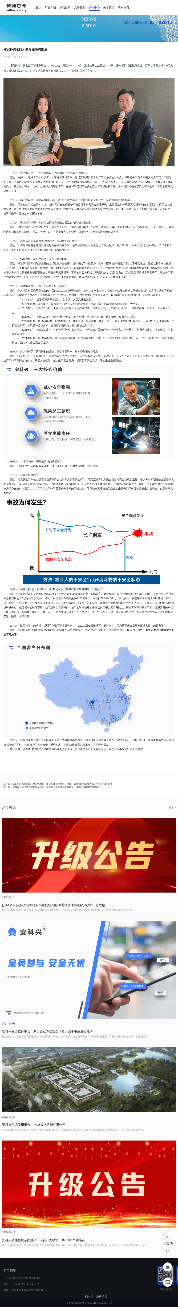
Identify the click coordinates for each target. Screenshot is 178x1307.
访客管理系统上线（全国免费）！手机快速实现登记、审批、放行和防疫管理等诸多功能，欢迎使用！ (63, 791)
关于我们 (108, 7)
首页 (38, 7)
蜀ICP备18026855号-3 (76, 1303)
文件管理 (79, 7)
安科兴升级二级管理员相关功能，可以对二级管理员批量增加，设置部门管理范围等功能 (57, 794)
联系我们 (123, 7)
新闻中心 (94, 7)
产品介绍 (50, 7)
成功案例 (65, 7)
